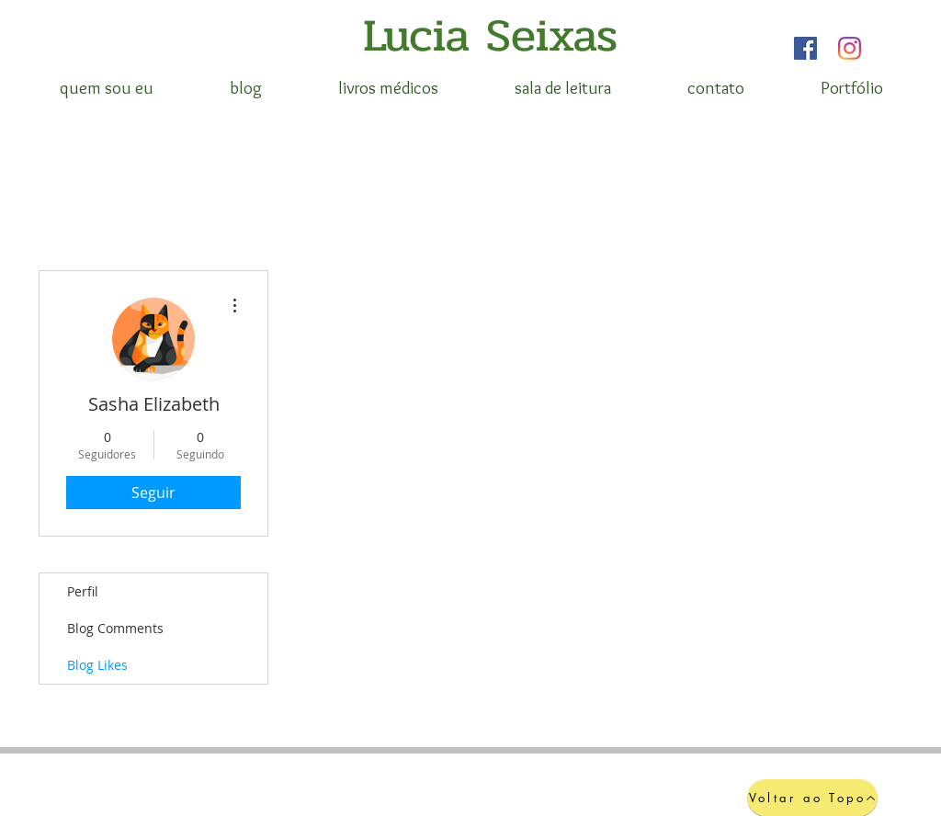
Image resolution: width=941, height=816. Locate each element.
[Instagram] (849, 48)
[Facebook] (805, 48)
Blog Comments (115, 628)
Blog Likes (97, 665)
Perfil (82, 591)
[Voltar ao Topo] (812, 797)
